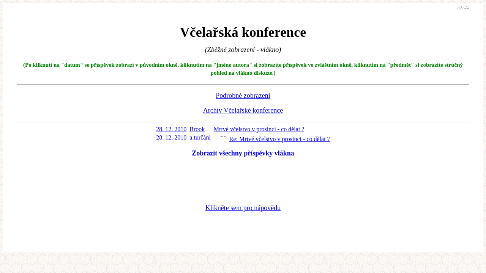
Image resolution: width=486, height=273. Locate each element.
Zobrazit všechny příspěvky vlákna (243, 153)
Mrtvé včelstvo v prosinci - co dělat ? (259, 129)
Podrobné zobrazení (243, 95)
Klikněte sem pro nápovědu (243, 208)
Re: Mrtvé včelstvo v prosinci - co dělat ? (279, 139)
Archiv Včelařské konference (243, 110)
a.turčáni (200, 137)
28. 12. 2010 (171, 129)
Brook (197, 129)
